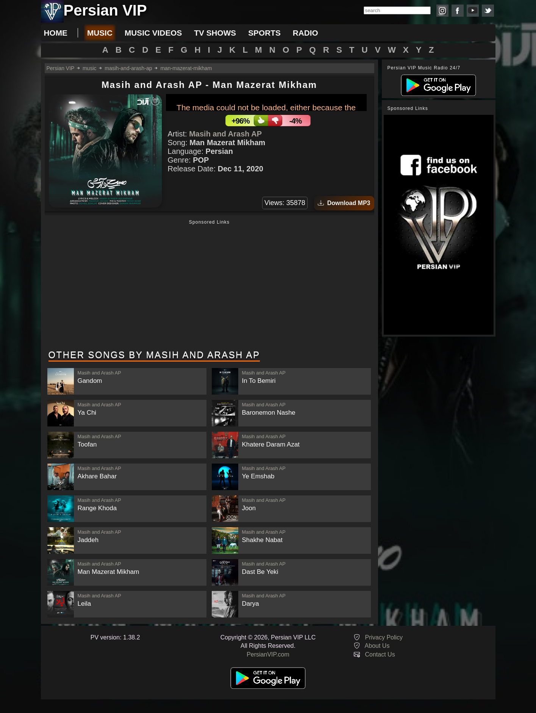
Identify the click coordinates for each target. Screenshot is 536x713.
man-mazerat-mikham (186, 68)
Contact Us (380, 654)
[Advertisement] (209, 285)
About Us (377, 645)
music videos (153, 32)
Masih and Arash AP (225, 134)
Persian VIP (61, 68)
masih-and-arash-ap (128, 68)
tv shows (215, 32)
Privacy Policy (384, 637)
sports (264, 32)
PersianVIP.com (268, 654)
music (100, 32)
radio (305, 32)
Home (55, 32)
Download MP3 (344, 203)
